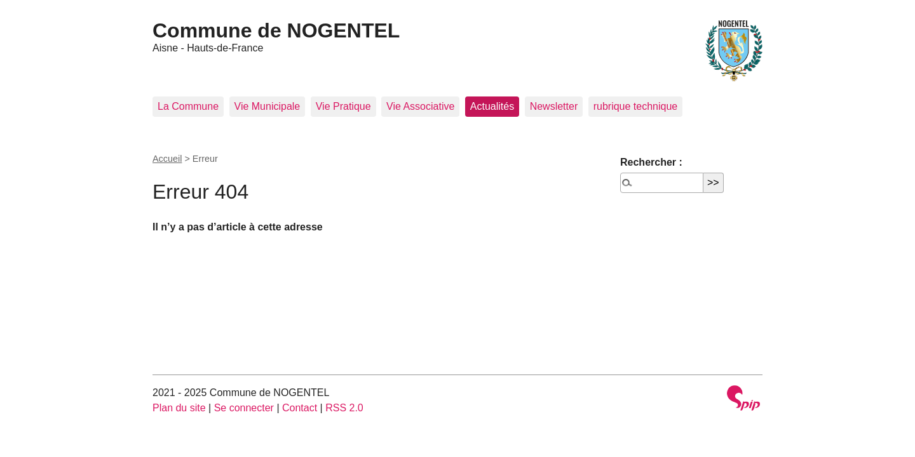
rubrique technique (635, 106)
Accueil (167, 159)
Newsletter (554, 106)
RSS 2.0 (344, 407)
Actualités (492, 106)
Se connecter (244, 407)
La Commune (188, 106)
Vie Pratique (343, 106)
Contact (299, 407)
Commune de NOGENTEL (276, 30)
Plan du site (179, 407)
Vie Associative (420, 106)
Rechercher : (651, 162)
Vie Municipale (267, 106)
